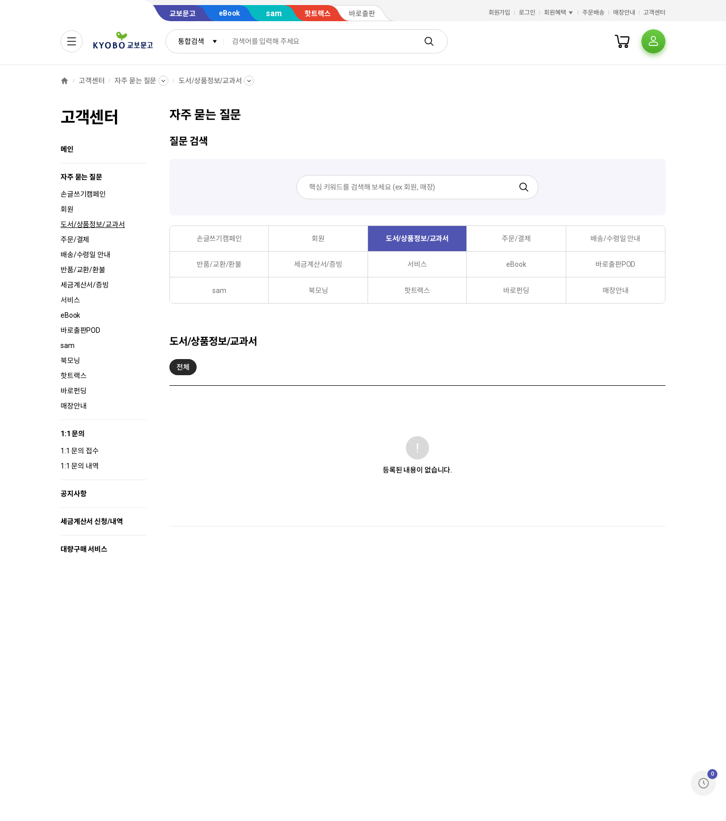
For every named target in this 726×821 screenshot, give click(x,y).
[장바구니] (622, 41)
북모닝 (70, 361)
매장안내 (624, 12)
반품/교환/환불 (82, 270)
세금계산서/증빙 (84, 285)
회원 (67, 209)
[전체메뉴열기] (71, 41)
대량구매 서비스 (83, 549)
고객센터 (654, 12)
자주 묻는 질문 (135, 81)
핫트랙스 (73, 376)
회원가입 (500, 12)
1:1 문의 (72, 434)
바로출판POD (80, 330)
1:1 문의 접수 (79, 451)
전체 (183, 369)
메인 (67, 149)
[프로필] (653, 41)
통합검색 (198, 41)
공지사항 (73, 494)
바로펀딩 (73, 391)
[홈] (64, 81)
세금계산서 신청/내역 (91, 521)
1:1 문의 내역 (79, 466)
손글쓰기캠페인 (83, 194)
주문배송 (593, 12)
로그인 (527, 12)
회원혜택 (559, 12)
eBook (70, 315)
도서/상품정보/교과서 (209, 81)
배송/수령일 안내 (85, 255)
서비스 (70, 300)
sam (67, 345)
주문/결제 (74, 240)
